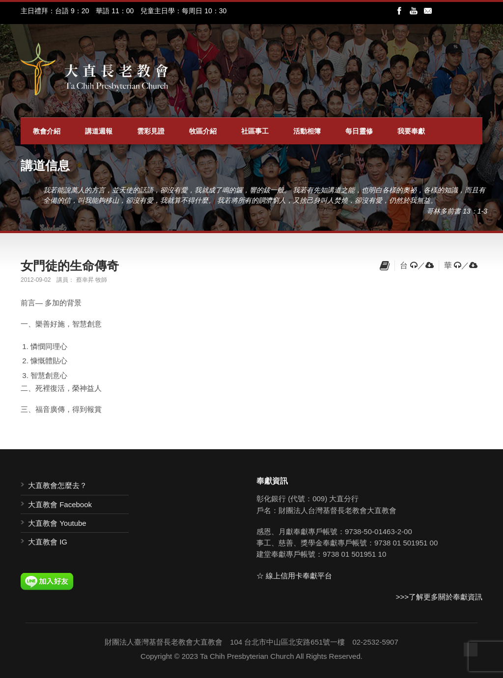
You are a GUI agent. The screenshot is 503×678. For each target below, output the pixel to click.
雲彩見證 (151, 131)
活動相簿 (307, 131)
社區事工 (255, 131)
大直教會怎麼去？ (57, 485)
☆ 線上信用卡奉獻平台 (294, 575)
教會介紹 (46, 131)
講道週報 (98, 131)
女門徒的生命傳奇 (70, 265)
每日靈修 (359, 131)
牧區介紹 (203, 131)
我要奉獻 (411, 131)
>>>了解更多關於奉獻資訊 (439, 597)
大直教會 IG (47, 542)
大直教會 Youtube (57, 523)
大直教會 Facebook (60, 504)
